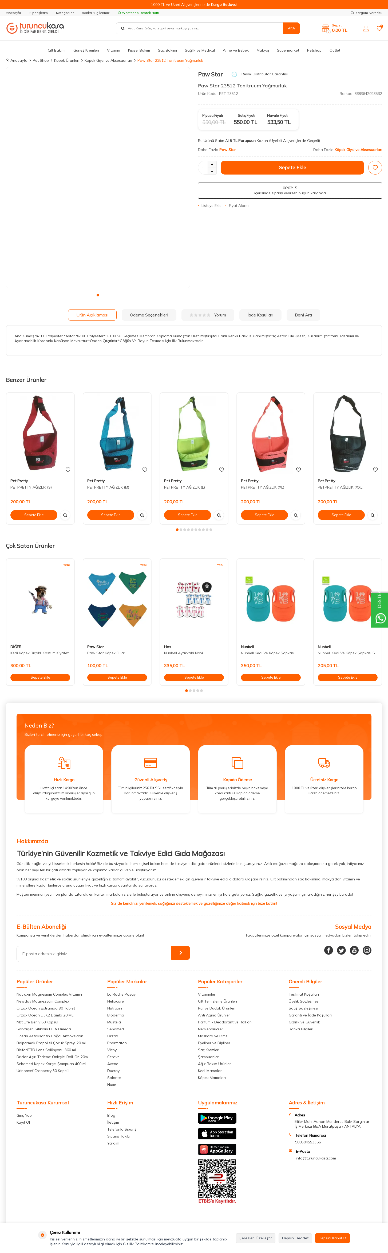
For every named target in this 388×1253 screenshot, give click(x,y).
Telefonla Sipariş (121, 1129)
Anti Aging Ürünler (214, 1015)
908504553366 (308, 1142)
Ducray (113, 1070)
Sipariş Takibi (118, 1136)
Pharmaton (117, 1043)
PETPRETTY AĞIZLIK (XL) (262, 487)
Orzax (112, 1036)
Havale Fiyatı (277, 115)
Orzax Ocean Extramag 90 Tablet (46, 1008)
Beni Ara (303, 315)
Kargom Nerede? (366, 13)
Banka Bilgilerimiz (96, 13)
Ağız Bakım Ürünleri (215, 1063)
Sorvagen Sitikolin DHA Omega (44, 1029)
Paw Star (210, 74)
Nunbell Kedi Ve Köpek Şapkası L (269, 653)
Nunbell (247, 646)
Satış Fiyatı (246, 115)
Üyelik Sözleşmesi (304, 1001)
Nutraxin (114, 1008)
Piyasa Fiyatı (212, 115)
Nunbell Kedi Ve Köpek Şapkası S (346, 653)
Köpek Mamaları (212, 1077)
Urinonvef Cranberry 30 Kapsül (43, 1070)
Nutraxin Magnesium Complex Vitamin (49, 994)
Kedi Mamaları (210, 1070)
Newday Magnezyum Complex (43, 1001)
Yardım (113, 1143)
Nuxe (111, 1084)
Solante (114, 1077)
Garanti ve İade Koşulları (310, 1015)
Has (167, 646)
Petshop (314, 50)
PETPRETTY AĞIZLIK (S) (31, 487)
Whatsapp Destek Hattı (138, 13)
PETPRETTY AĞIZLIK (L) (184, 487)
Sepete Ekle (292, 167)
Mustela (114, 1022)
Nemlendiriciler (210, 1029)
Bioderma (115, 1015)
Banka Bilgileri (301, 1029)
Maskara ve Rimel (213, 1036)
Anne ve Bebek (236, 50)
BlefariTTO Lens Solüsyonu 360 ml (46, 1049)
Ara (291, 28)
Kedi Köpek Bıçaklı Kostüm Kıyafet (39, 653)
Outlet (335, 50)
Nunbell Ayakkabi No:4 (183, 653)
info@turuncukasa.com (316, 1158)
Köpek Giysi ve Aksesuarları (108, 60)
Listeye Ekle (209, 205)
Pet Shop (41, 60)
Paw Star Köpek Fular (106, 653)
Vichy (112, 1049)
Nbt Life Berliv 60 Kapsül (37, 1022)
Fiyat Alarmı (237, 205)
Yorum (208, 315)
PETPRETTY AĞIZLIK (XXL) (340, 487)
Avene (112, 1063)
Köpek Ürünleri (66, 60)
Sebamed (115, 1029)
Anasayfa (13, 13)
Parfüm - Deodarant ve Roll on (225, 1022)
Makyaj (263, 50)
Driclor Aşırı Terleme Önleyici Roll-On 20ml (53, 1056)
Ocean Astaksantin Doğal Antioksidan (50, 1036)
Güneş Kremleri (86, 50)
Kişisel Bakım (139, 50)
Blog (111, 1115)
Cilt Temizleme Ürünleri (217, 1001)
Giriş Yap (24, 1115)
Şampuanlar (208, 1056)
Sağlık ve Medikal (200, 50)
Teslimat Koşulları (304, 994)
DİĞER (15, 646)
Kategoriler (65, 13)
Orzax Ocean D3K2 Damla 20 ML (45, 1015)
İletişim (113, 1122)
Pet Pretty (19, 480)
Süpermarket (288, 50)
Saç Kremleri (208, 1049)
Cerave (113, 1056)
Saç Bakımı (167, 50)
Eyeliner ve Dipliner (214, 1043)
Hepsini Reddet (295, 1238)
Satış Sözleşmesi (303, 1008)
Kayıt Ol (23, 1122)
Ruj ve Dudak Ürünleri (216, 1008)
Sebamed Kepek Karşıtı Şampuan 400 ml (51, 1063)
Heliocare (115, 1001)
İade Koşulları (260, 315)
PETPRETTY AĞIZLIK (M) (108, 487)
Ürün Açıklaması (92, 315)
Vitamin (113, 50)
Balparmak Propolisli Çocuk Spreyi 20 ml (51, 1043)
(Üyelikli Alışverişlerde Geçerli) (295, 140)
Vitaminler (206, 994)
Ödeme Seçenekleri (149, 315)
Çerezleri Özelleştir (255, 1238)
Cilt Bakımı (56, 50)
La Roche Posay (121, 994)
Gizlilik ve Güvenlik (304, 1022)
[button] (98, 295)
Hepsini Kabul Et (332, 1238)
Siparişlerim (38, 13)
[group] (98, 177)
